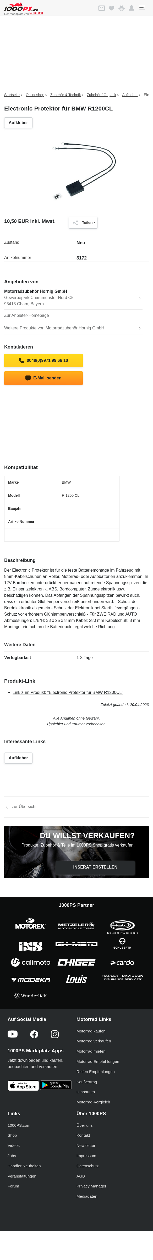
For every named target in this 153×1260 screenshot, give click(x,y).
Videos (14, 1145)
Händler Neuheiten (24, 1166)
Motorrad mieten (91, 1051)
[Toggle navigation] (142, 8)
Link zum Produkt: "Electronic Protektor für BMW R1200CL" (68, 692)
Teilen (81, 223)
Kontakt (83, 1135)
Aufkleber (130, 95)
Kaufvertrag (86, 1082)
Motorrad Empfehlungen (97, 1061)
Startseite (12, 95)
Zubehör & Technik (65, 95)
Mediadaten (86, 1196)
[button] (131, 8)
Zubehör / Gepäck (101, 95)
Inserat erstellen (95, 867)
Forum (13, 1186)
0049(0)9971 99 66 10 (43, 360)
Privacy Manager (91, 1186)
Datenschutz (87, 1166)
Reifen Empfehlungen (95, 1071)
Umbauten (85, 1092)
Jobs (12, 1155)
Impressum (86, 1155)
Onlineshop (35, 95)
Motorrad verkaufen (93, 1041)
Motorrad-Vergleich (93, 1102)
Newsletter (85, 1145)
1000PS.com (19, 1125)
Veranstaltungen (22, 1176)
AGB (80, 1176)
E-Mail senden (43, 378)
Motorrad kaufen (91, 1031)
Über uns (84, 1125)
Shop (12, 1135)
